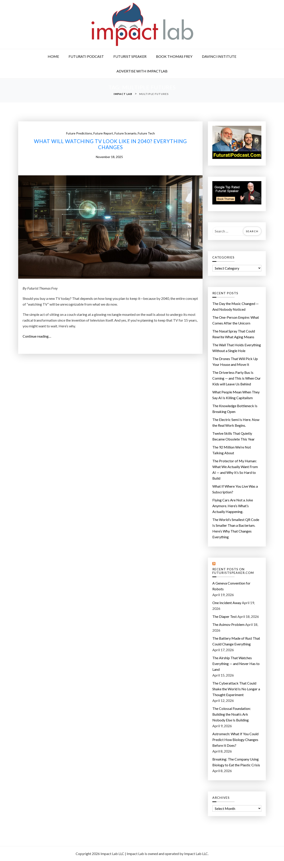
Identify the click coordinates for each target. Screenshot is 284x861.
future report (103, 133)
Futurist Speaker (129, 56)
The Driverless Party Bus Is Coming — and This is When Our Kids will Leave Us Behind (236, 378)
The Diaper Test (224, 616)
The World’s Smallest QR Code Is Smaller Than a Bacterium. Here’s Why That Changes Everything (235, 528)
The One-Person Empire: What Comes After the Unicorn (235, 320)
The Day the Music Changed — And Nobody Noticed (235, 306)
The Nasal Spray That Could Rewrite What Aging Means (233, 334)
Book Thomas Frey (174, 56)
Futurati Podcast (86, 56)
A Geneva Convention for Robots (231, 586)
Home (53, 56)
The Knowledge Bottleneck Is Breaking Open (234, 409)
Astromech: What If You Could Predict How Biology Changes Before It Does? (235, 739)
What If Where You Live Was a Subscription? (235, 489)
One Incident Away (226, 603)
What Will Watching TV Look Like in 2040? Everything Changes (110, 144)
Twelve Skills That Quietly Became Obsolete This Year (233, 436)
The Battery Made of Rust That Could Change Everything (236, 641)
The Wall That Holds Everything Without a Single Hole (236, 348)
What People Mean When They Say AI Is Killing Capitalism (236, 395)
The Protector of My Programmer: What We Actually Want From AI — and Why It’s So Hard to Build (235, 469)
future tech (146, 133)
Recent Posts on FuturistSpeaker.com (233, 571)
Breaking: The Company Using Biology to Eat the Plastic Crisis (236, 762)
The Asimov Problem (228, 624)
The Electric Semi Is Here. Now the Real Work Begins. (235, 422)
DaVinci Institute (219, 56)
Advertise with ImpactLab (142, 71)
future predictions (79, 133)
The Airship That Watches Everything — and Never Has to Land (236, 663)
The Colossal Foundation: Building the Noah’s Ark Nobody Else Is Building (231, 714)
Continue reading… (39, 336)
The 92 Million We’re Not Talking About (231, 450)
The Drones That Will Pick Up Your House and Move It (235, 361)
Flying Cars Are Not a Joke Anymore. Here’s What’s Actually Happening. (232, 506)
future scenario (125, 133)
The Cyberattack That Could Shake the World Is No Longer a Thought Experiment (236, 689)
